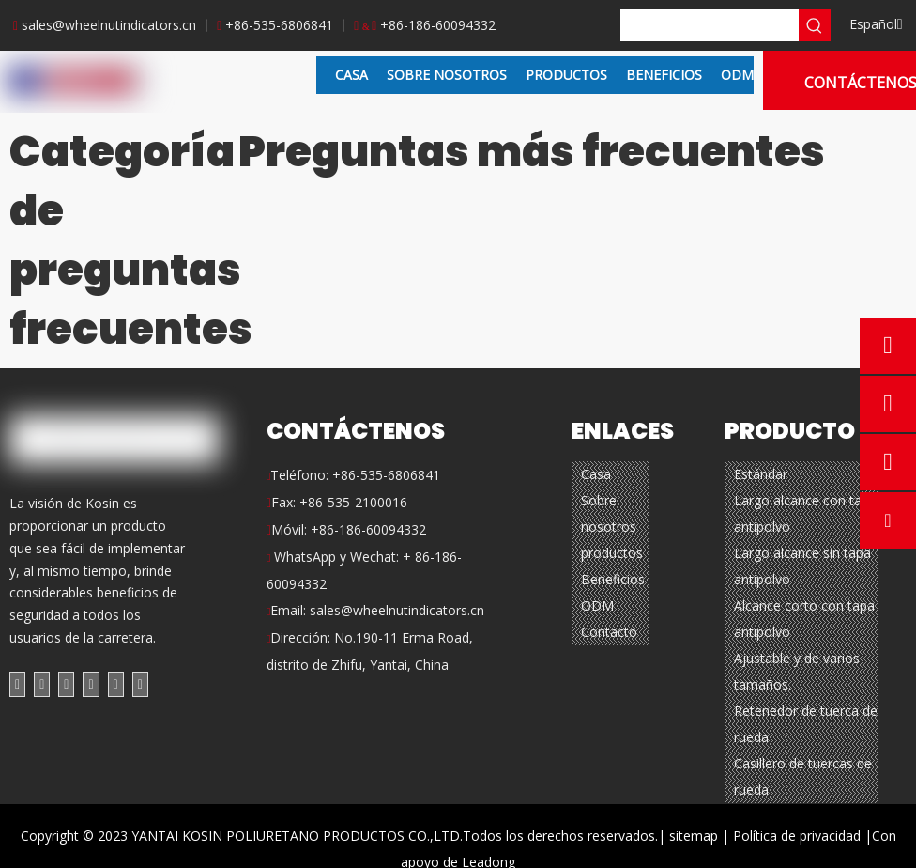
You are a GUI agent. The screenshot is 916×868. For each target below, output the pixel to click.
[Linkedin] (42, 684)
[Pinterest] (140, 684)
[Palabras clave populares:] (815, 25)
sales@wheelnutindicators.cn (109, 25)
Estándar (760, 474)
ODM (597, 605)
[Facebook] (17, 684)
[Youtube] (91, 684)
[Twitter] (66, 684)
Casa (596, 474)
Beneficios (613, 579)
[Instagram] (116, 684)
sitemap (693, 836)
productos (612, 553)
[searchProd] (709, 25)
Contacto (609, 632)
